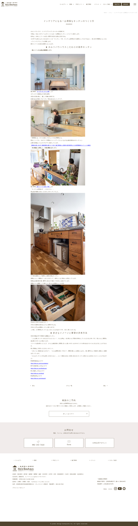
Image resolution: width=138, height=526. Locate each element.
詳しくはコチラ (68, 414)
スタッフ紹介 (106, 4)
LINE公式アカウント (100, 443)
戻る (33, 385)
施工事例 (88, 4)
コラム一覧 (69, 385)
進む (104, 385)
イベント (96, 4)
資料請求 (125, 4)
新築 (70, 4)
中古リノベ (79, 4)
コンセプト (63, 4)
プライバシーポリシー (18, 487)
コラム (110, 12)
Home (105, 12)
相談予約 (117, 4)
